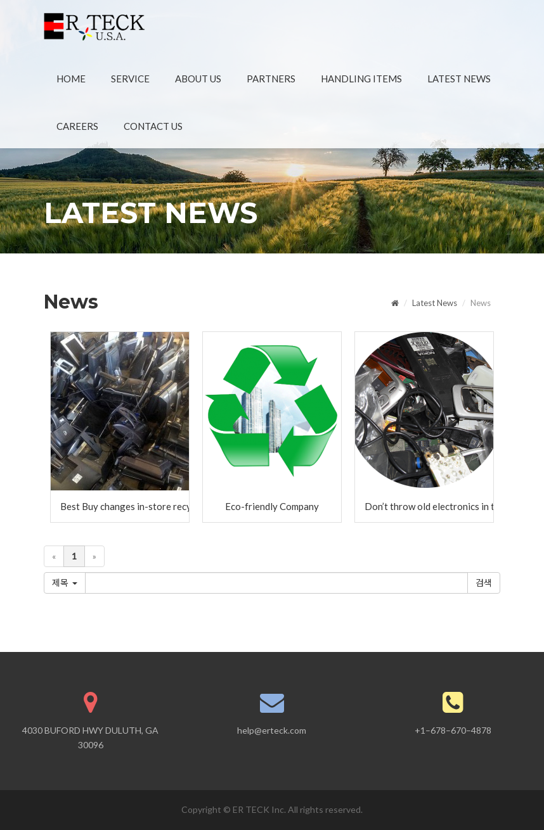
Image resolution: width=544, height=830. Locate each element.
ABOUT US (198, 78)
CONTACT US (153, 126)
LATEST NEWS (459, 78)
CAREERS (77, 126)
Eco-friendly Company (272, 506)
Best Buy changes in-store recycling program (124, 506)
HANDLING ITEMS (361, 78)
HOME (71, 78)
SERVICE (130, 78)
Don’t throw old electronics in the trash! (429, 506)
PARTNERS (271, 78)
